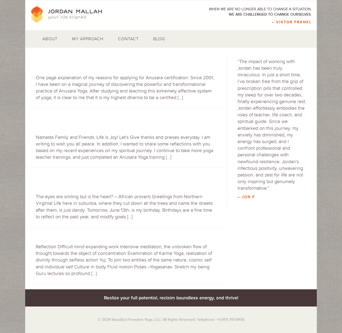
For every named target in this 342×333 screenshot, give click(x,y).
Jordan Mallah (70, 14)
